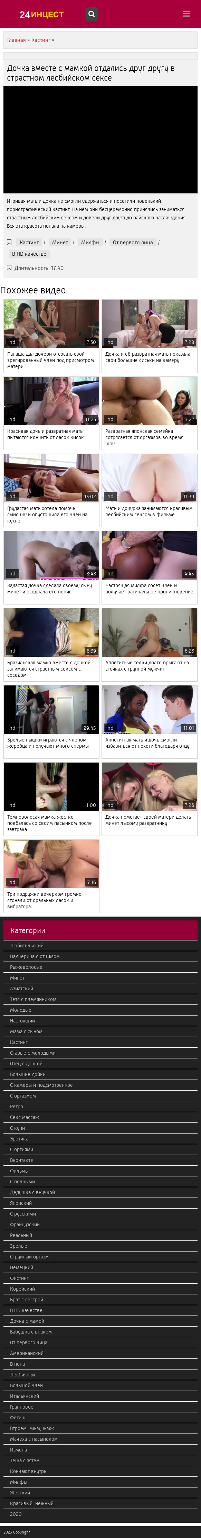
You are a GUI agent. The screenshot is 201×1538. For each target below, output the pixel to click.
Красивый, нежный (32, 1503)
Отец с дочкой (26, 1064)
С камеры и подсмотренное (41, 1085)
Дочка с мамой (27, 1321)
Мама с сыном (26, 1031)
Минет (60, 242)
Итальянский (24, 1396)
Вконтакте (21, 1160)
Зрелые (18, 1246)
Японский (21, 1203)
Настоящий (22, 1021)
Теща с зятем (25, 1460)
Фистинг (19, 1278)
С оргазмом (23, 1096)
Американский (27, 1353)
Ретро (16, 1106)
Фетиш (18, 1417)
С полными (22, 1181)
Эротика (19, 1139)
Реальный (21, 1235)
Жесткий (20, 1493)
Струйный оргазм (29, 1257)
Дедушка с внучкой (32, 1192)
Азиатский (21, 988)
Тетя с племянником (33, 999)
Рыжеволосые (26, 967)
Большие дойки (28, 1074)
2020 (16, 1514)
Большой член (26, 1385)
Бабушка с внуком (31, 1332)
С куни (17, 1128)
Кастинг (29, 242)
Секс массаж (24, 1117)
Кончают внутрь (28, 1471)
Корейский (22, 1289)
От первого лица (133, 242)
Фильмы (19, 1171)
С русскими (23, 1214)
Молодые (20, 1010)
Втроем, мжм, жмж (32, 1428)
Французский (25, 1224)
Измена (18, 1450)
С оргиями (21, 1149)
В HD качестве (29, 254)
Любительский (27, 946)
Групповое (22, 1407)
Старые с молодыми (33, 1053)
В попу (17, 1364)
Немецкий (21, 1267)
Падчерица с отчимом (35, 956)
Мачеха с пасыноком (34, 1439)
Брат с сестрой (26, 1299)
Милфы (90, 242)
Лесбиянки (22, 1375)
